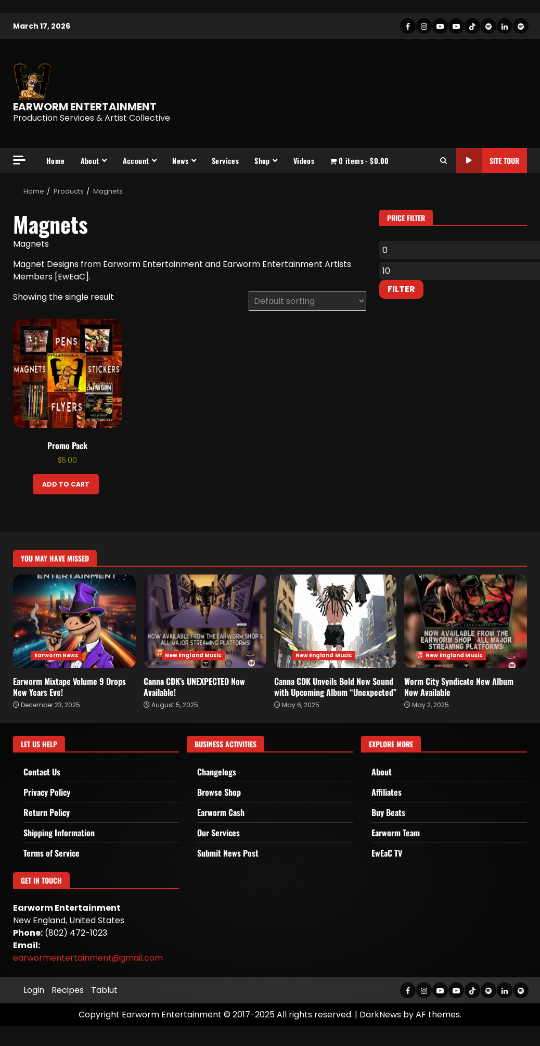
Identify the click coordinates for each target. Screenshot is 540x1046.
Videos (303, 160)
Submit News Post (228, 853)
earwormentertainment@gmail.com (88, 958)
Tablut (104, 990)
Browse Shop (219, 792)
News (180, 160)
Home (55, 160)
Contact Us (41, 772)
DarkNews (380, 1015)
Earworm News (56, 655)
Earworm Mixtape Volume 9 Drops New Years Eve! (74, 621)
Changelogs (216, 772)
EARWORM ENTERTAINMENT (85, 106)
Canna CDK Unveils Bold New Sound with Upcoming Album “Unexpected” (335, 621)
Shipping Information (59, 832)
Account (136, 160)
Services (225, 160)
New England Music (193, 655)
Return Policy (46, 812)
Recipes (68, 990)
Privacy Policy (46, 792)
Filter (401, 289)
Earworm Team (395, 832)
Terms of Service (51, 853)
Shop (262, 160)
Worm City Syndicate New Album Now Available (465, 621)
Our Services (218, 832)
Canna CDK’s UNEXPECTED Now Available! (205, 621)
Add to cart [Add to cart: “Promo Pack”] (65, 484)
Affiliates (386, 792)
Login (33, 990)
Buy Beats (388, 812)
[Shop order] (307, 301)
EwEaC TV (386, 853)
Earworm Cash (221, 812)
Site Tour (487, 160)
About (90, 160)
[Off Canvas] (19, 160)
